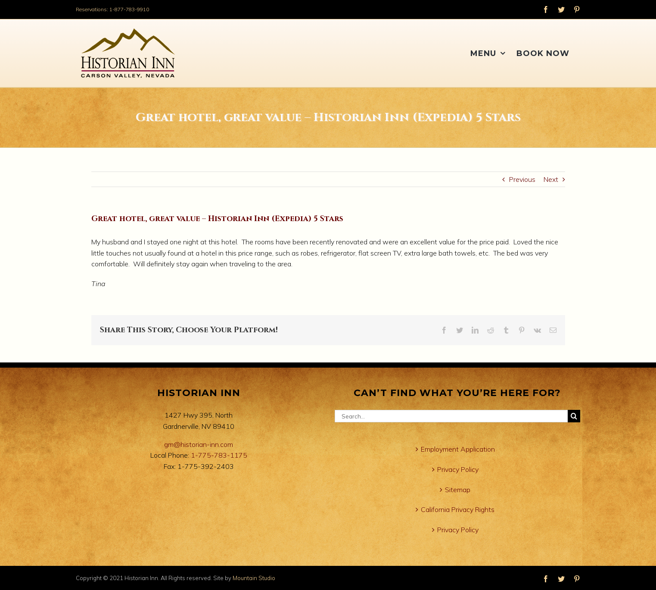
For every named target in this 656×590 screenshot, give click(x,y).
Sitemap (457, 489)
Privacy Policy (458, 469)
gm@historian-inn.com (198, 444)
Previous (522, 179)
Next (551, 179)
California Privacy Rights (457, 509)
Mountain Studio (254, 577)
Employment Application (458, 449)
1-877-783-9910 (129, 9)
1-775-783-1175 (219, 455)
